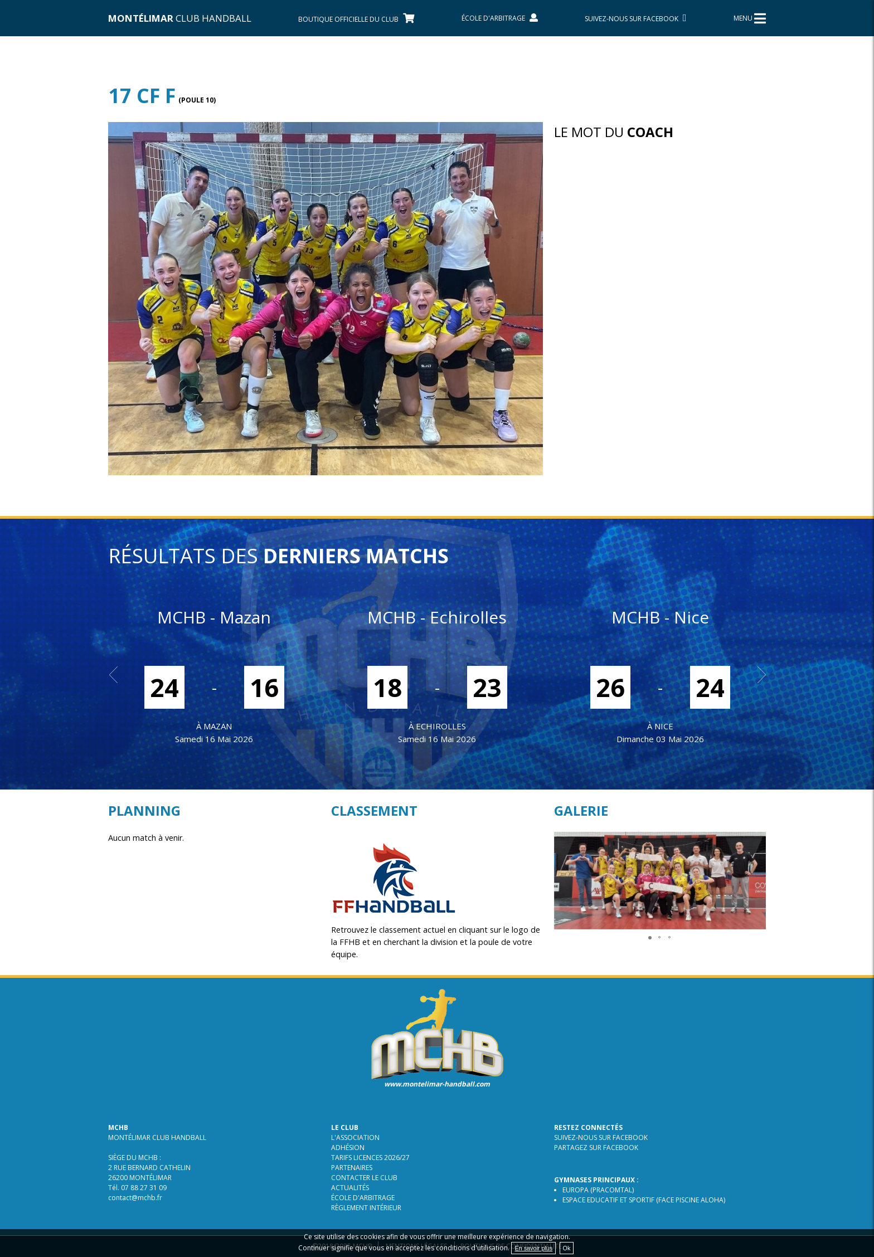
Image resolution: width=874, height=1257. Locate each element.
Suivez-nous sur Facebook (601, 1137)
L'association (355, 1137)
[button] (756, 842)
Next (757, 675)
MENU (750, 18)
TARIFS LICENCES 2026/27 (370, 1157)
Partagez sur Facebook (596, 1147)
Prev (117, 675)
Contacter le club (364, 1177)
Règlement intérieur (366, 1207)
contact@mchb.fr (135, 1197)
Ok (567, 1248)
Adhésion (348, 1147)
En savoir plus (533, 1248)
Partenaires (351, 1167)
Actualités (350, 1187)
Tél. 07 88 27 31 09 (137, 1187)
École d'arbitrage (363, 1197)
